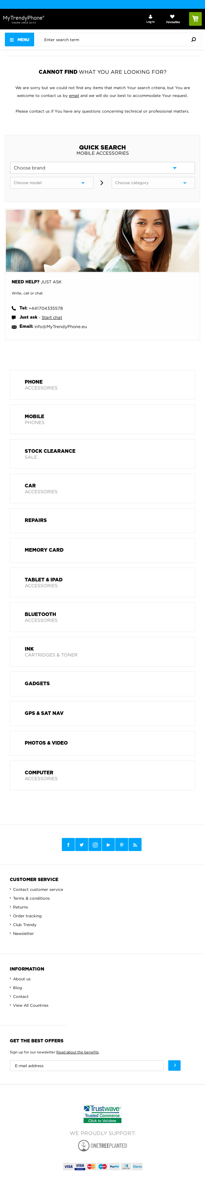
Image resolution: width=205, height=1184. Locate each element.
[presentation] (121, 39)
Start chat (52, 317)
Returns (20, 907)
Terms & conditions (31, 898)
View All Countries (30, 1005)
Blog (17, 988)
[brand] (102, 168)
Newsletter (23, 933)
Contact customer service (38, 889)
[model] (51, 183)
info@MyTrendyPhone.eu (60, 326)
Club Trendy (24, 925)
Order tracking (27, 916)
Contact (21, 996)
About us (22, 979)
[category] (153, 183)
